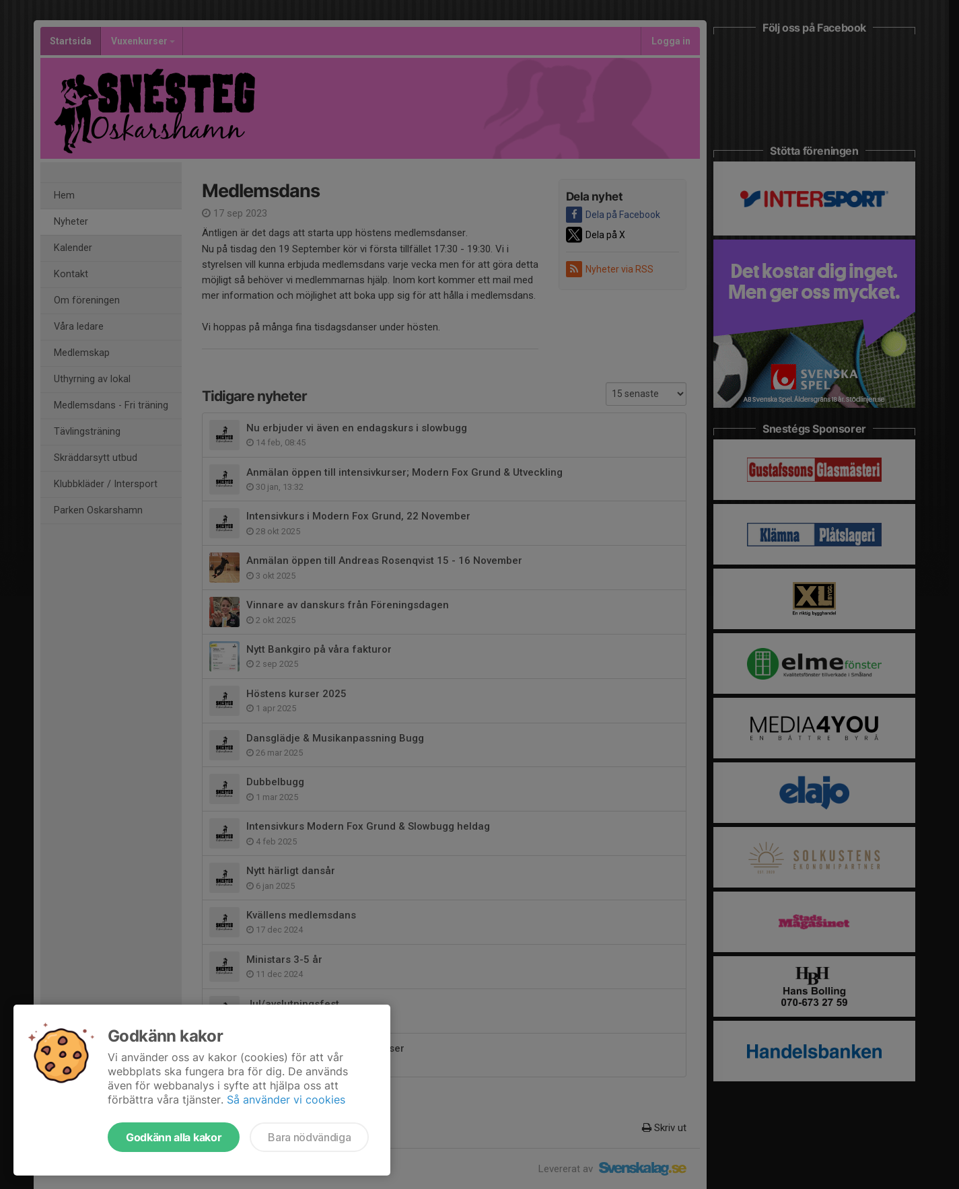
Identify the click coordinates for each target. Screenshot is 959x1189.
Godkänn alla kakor (173, 1137)
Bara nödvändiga (309, 1137)
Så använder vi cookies (286, 1099)
